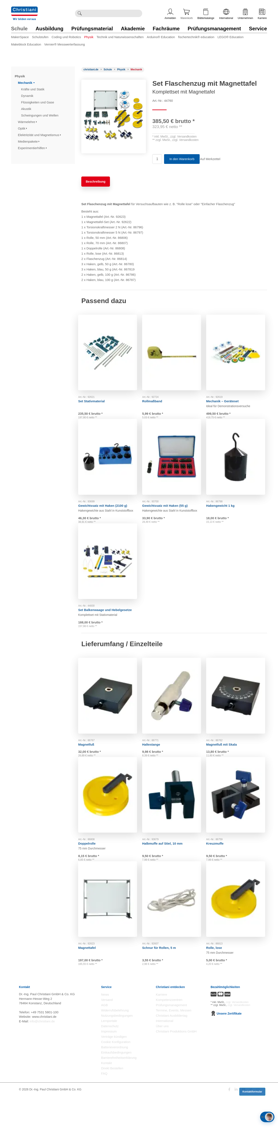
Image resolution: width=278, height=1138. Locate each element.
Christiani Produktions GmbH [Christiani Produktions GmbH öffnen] (176, 1073)
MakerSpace (20, 37)
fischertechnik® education (196, 37)
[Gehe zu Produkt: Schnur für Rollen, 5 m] (174, 932)
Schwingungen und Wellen (40, 115)
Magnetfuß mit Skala (224, 761)
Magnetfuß (89, 761)
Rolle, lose (217, 979)
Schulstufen (40, 37)
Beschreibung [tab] (95, 181)
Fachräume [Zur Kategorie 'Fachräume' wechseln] (166, 28)
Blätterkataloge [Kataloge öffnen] (205, 14)
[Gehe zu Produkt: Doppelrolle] (110, 820)
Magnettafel (90, 979)
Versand (107, 1041)
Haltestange (154, 761)
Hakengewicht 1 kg (223, 509)
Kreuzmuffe (218, 867)
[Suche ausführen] (79, 13)
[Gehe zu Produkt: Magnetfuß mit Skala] (238, 714)
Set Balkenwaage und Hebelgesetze (108, 620)
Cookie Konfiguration (115, 1083)
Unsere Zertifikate (226, 1055)
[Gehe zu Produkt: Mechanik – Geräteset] (238, 350)
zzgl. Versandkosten (183, 136)
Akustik (26, 109)
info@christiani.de (42, 1062)
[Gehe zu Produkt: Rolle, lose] (238, 932)
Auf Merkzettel (213, 159)
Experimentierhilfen (32, 148)
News (105, 1036)
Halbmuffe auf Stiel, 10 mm (165, 867)
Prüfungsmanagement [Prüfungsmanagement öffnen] (171, 1046)
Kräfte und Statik (33, 89)
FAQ (104, 1115)
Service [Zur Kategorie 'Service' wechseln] (258, 28)
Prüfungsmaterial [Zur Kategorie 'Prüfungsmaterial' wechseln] (92, 28)
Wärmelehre (27, 122)
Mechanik (26, 82)
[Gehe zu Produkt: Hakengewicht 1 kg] (238, 462)
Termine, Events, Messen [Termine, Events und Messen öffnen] (173, 1052)
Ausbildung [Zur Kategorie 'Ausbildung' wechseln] (49, 28)
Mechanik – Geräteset (225, 397)
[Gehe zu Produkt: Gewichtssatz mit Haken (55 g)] (174, 462)
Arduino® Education (161, 37)
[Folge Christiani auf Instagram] (257, 1131)
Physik (88, 37)
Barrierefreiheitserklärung (118, 1099)
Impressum (109, 1073)
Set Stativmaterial (94, 397)
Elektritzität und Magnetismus (39, 135)
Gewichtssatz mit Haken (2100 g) (105, 509)
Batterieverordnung (114, 1089)
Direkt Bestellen (112, 1110)
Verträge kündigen (114, 1078)
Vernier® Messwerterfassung (64, 44)
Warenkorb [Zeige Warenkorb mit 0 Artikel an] (186, 14)
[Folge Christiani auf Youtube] (243, 1131)
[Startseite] (90, 69)
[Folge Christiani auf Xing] (251, 1131)
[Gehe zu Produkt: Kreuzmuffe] (238, 820)
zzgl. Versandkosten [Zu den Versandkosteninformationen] (237, 1043)
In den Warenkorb (181, 159)
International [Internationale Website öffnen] (226, 14)
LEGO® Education (231, 37)
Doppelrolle (90, 867)
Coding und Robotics (66, 37)
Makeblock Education (26, 44)
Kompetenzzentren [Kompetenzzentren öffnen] (169, 1041)
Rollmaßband (155, 397)
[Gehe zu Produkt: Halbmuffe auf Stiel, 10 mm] (174, 820)
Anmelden (170, 14)
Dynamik (27, 96)
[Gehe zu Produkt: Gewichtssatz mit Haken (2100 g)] (110, 462)
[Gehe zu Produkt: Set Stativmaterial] (110, 350)
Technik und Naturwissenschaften (120, 37)
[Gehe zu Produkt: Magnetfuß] (110, 714)
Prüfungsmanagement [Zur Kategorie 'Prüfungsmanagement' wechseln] (214, 28)
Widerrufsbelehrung (115, 1052)
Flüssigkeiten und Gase (38, 102)
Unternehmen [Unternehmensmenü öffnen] (245, 14)
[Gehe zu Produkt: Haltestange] (174, 714)
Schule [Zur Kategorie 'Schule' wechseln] (19, 28)
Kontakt (106, 1104)
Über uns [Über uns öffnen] (162, 1068)
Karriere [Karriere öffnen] (262, 14)
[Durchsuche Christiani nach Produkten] (113, 13)
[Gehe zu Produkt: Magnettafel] (110, 932)
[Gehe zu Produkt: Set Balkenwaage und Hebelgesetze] (110, 573)
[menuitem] (21, 37)
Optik (22, 128)
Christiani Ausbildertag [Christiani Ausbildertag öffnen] (171, 1057)
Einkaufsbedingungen (116, 1094)
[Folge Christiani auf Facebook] (229, 1131)
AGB (104, 1046)
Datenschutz (110, 1068)
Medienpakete (28, 141)
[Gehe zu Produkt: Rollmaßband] (174, 350)
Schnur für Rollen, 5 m (162, 979)
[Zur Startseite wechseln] (24, 9)
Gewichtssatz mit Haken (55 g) (168, 509)
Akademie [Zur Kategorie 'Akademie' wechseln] (133, 28)
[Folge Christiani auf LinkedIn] (236, 1131)
